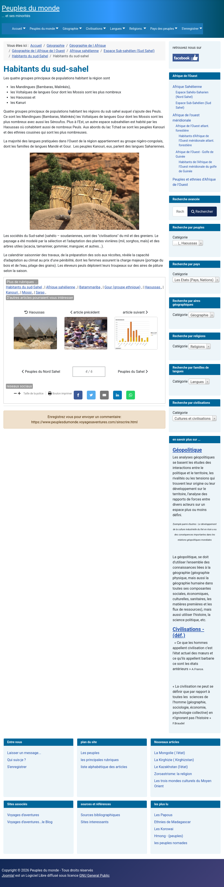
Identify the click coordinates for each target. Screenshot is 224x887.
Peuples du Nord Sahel (41, 371)
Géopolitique (187, 450)
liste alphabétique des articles (104, 767)
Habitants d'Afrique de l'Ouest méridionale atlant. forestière (196, 140)
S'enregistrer (16, 767)
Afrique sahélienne (60, 287)
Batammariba (89, 287)
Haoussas (153, 287)
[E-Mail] (104, 395)
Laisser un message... (24, 753)
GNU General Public (94, 875)
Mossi (27, 292)
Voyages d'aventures (23, 815)
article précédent (85, 330)
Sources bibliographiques (100, 815)
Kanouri (12, 292)
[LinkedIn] (117, 395)
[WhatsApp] (130, 395)
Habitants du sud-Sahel (24, 287)
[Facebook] (78, 395)
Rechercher (202, 211)
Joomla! (8, 875)
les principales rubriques (100, 760)
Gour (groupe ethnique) (123, 287)
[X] (91, 395)
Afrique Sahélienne (187, 87)
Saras (40, 292)
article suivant (136, 330)
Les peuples (90, 753)
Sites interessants (94, 822)
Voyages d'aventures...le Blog (29, 822)
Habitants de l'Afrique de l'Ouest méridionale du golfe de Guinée (198, 166)
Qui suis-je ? (16, 760)
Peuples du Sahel (133, 371)
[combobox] (180, 211)
